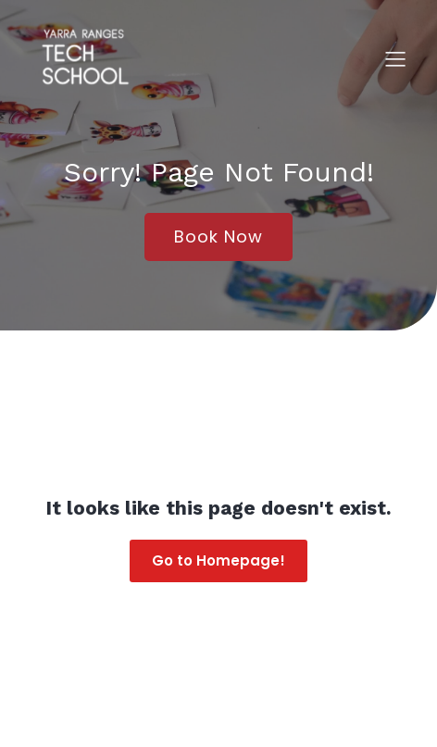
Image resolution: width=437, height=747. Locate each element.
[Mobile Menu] (395, 58)
